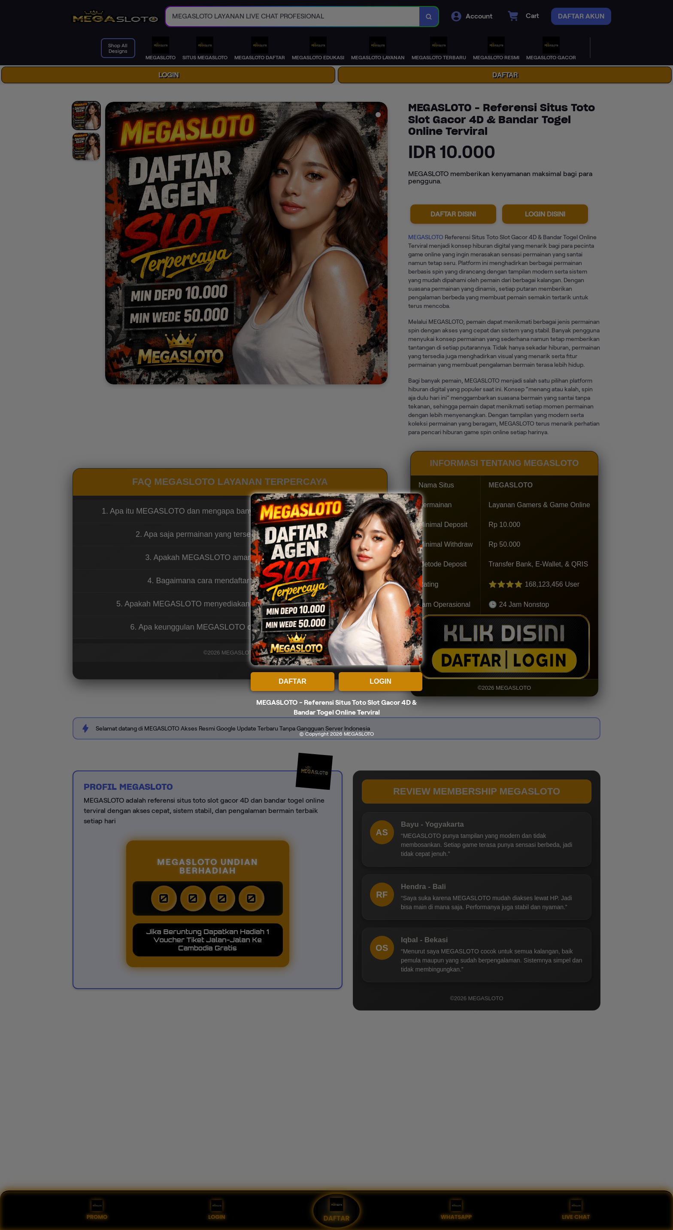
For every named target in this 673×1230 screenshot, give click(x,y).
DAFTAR (292, 681)
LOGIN (380, 681)
